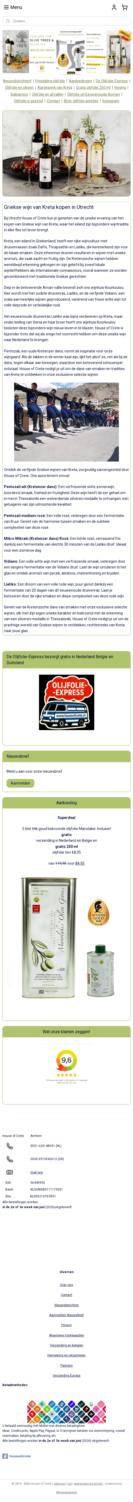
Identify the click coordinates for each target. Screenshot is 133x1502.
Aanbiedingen (80, 81)
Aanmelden (20, 783)
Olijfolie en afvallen (47, 94)
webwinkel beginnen (88, 1483)
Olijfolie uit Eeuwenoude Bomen (93, 94)
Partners (66, 1365)
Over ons (66, 1285)
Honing (120, 87)
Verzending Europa (66, 1375)
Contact (53, 101)
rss (70, 1483)
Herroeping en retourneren (66, 1355)
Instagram (110, 101)
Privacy (66, 1325)
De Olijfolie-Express (112, 81)
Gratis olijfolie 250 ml (93, 87)
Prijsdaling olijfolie (50, 81)
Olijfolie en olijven (19, 87)
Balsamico (19, 94)
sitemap (59, 1483)
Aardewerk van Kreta (54, 87)
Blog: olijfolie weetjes (81, 101)
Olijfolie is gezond (28, 101)
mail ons (36, 1172)
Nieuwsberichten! (17, 81)
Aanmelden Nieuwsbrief (66, 1315)
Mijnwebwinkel (66, 1492)
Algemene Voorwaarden (66, 1335)
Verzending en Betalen (66, 1345)
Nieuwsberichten (66, 1305)
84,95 (80, 863)
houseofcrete (16, 1456)
